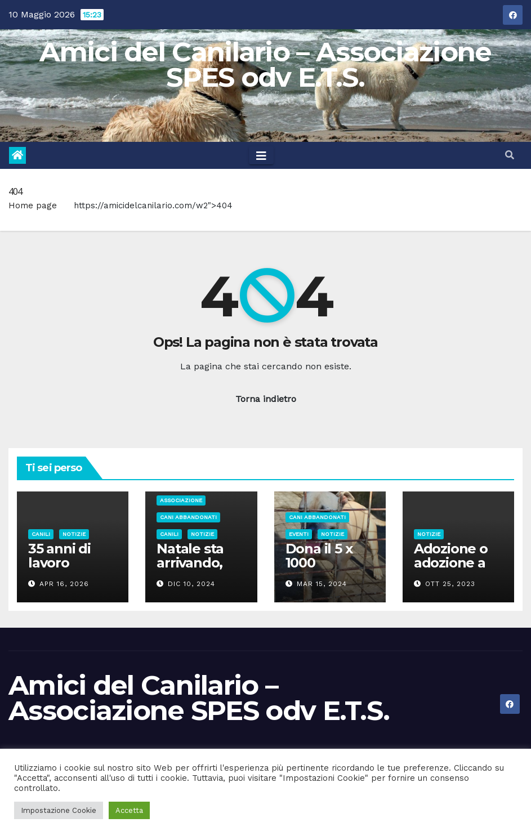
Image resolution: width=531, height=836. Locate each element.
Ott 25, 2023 (450, 584)
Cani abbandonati (188, 517)
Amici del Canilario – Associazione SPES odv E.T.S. (265, 64)
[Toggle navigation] (261, 155)
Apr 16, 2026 (64, 584)
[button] (510, 155)
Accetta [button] (129, 810)
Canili (41, 534)
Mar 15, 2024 (322, 584)
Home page (32, 205)
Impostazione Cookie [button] (58, 810)
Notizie (74, 534)
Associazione (181, 500)
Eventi (299, 534)
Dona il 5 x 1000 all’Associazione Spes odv (328, 569)
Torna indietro (265, 399)
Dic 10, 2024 (191, 584)
